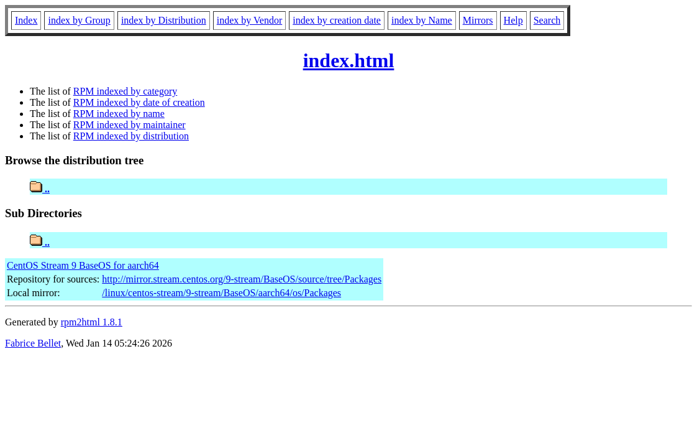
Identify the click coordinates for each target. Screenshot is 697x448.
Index (26, 20)
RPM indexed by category (125, 91)
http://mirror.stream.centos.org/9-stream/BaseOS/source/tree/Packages (241, 279)
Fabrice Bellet (33, 343)
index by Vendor (249, 20)
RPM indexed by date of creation (139, 102)
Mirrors (478, 20)
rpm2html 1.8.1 (91, 322)
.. (40, 189)
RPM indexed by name (119, 113)
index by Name (421, 20)
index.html (348, 60)
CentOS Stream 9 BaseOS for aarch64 (83, 265)
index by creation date (337, 20)
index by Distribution (163, 20)
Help (513, 20)
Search (547, 20)
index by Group (79, 20)
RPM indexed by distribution (131, 136)
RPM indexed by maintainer (129, 124)
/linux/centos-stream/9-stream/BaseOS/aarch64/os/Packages (221, 292)
